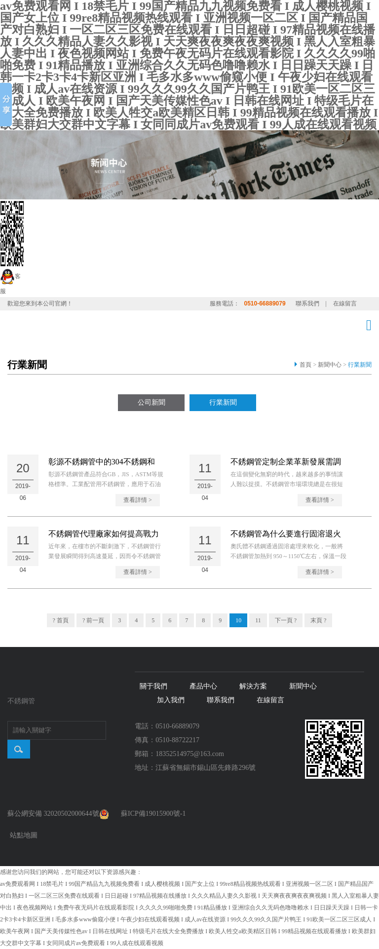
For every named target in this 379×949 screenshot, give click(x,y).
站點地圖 (24, 835)
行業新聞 (360, 364)
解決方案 (253, 686)
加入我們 (171, 700)
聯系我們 (307, 303)
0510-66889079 (265, 303)
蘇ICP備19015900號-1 (153, 813)
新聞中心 (329, 364)
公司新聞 (151, 402)
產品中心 (203, 686)
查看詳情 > (137, 499)
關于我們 (153, 686)
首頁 (305, 364)
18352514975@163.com (189, 754)
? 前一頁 (93, 620)
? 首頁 (61, 620)
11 (258, 620)
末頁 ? (318, 620)
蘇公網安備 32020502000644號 (58, 813)
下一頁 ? (286, 620)
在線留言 (345, 303)
